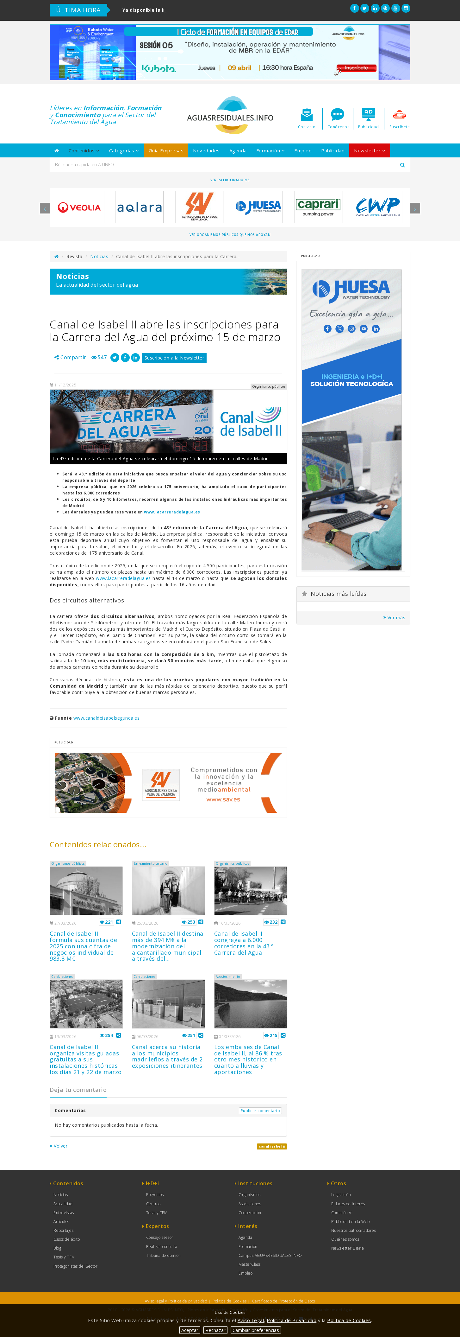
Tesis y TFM (64, 1257)
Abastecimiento (228, 976)
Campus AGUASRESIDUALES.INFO (270, 1255)
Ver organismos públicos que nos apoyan (230, 234)
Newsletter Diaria (347, 1248)
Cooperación (250, 1212)
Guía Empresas (166, 150)
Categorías (124, 150)
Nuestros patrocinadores (353, 1230)
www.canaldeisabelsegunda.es (106, 718)
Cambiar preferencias (256, 1330)
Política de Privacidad (291, 1320)
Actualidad (62, 1203)
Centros (153, 1203)
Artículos (61, 1221)
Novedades (206, 150)
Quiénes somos (345, 1239)
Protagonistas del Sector (75, 1266)
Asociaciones (250, 1203)
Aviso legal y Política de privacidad (176, 1301)
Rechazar (215, 1330)
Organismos (249, 1194)
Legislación (341, 1194)
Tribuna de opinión (163, 1255)
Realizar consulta (161, 1246)
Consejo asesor (159, 1237)
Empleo (303, 150)
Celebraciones (62, 976)
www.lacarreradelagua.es (172, 512)
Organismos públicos (68, 863)
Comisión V (341, 1212)
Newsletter (369, 150)
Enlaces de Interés (348, 1203)
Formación (270, 150)
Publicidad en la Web (350, 1221)
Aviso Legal (251, 1320)
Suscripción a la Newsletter (174, 358)
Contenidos (84, 150)
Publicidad (333, 150)
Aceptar (189, 1330)
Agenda (238, 150)
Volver (58, 1146)
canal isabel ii (272, 1146)
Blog (57, 1248)
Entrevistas (63, 1212)
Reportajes (63, 1230)
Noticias (99, 256)
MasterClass (250, 1264)
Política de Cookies (230, 1301)
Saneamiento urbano (150, 863)
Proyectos (155, 1194)
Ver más (394, 617)
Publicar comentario (260, 1110)
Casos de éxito (66, 1239)
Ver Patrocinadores (230, 180)
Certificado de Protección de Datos (283, 1301)
